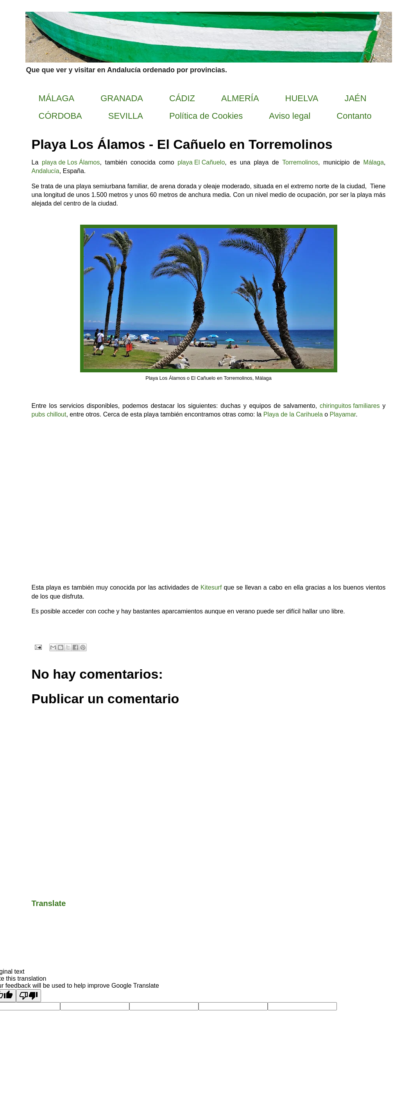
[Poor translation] (28, 995)
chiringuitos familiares (350, 406)
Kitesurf (211, 588)
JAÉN (355, 98)
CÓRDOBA (60, 116)
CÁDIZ (182, 98)
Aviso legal (289, 116)
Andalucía (45, 171)
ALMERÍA (240, 98)
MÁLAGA (57, 98)
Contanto (353, 116)
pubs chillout (49, 415)
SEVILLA (125, 116)
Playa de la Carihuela (293, 414)
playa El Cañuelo (201, 163)
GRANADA (121, 98)
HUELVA (302, 98)
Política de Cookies (206, 116)
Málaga (373, 163)
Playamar (343, 414)
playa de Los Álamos (71, 163)
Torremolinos (300, 163)
